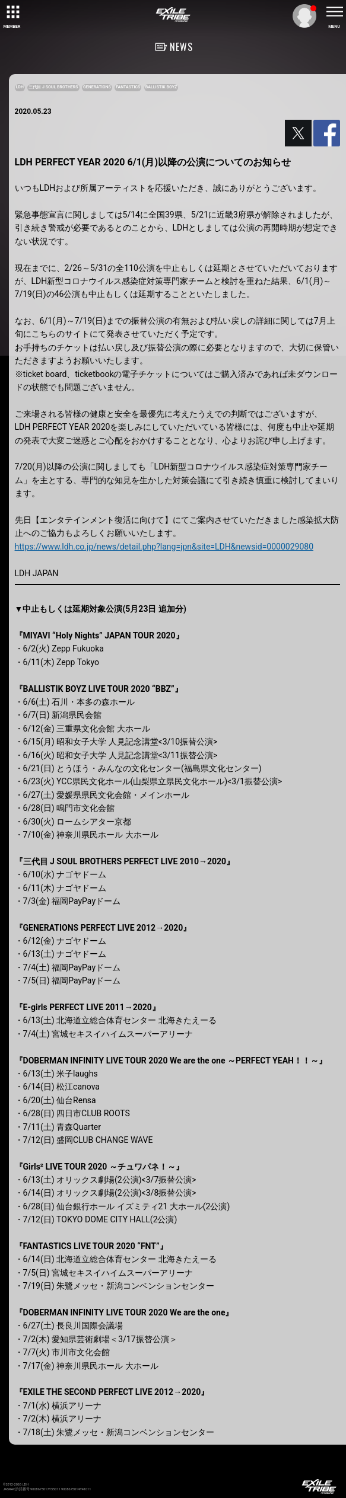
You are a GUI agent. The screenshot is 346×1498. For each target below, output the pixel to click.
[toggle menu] (334, 12)
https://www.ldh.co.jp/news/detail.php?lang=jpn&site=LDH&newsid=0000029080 (164, 546)
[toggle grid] (12, 12)
